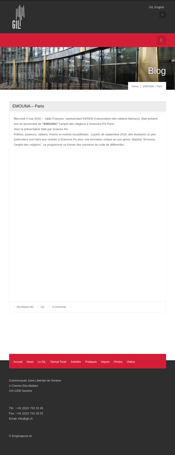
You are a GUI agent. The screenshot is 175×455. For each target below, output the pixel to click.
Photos (118, 361)
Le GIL (42, 361)
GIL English (156, 7)
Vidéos (131, 361)
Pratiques (91, 361)
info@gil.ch (25, 418)
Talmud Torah (58, 361)
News (30, 361)
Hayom (105, 361)
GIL (43, 306)
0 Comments (59, 306)
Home (135, 86)
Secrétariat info (25, 306)
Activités (76, 361)
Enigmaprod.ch (22, 436)
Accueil (18, 361)
